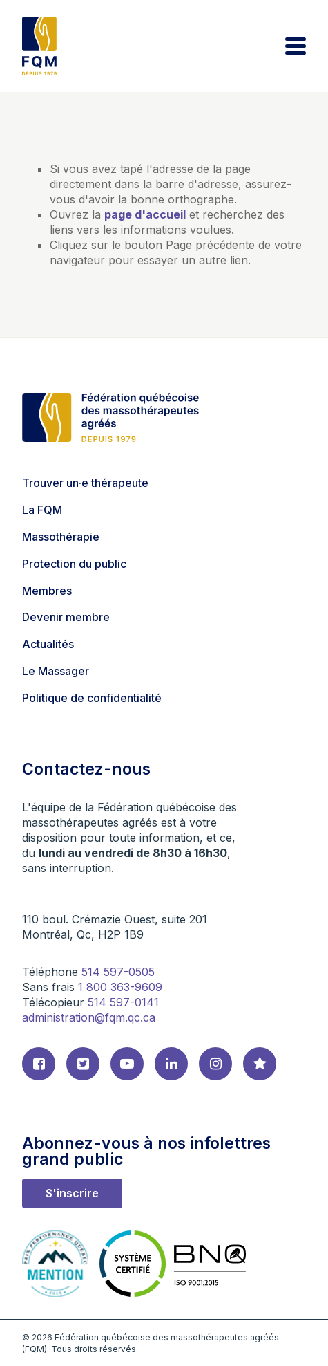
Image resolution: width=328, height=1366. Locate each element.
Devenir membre (66, 617)
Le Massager (55, 671)
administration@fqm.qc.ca (88, 1017)
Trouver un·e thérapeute (85, 483)
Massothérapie (60, 537)
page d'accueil (145, 214)
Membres (47, 591)
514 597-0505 (118, 972)
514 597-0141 (123, 1002)
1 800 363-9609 (120, 987)
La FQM (42, 510)
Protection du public (74, 564)
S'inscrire (72, 1193)
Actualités (48, 644)
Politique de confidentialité (92, 698)
